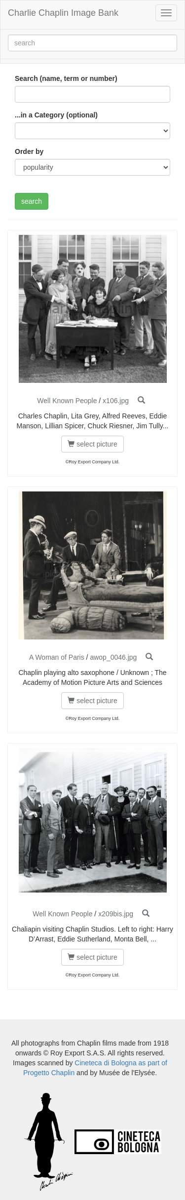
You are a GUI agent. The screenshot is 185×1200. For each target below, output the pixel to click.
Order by (29, 151)
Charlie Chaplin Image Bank (63, 13)
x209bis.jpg (115, 914)
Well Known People (67, 401)
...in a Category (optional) (56, 115)
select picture (92, 444)
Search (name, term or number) (66, 78)
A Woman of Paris (56, 657)
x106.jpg (116, 401)
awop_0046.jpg (113, 657)
